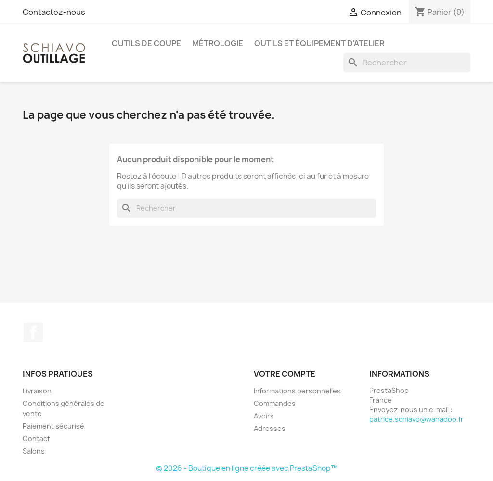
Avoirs (264, 415)
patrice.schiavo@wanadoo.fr (416, 419)
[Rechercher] (406, 62)
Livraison (37, 390)
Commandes (275, 403)
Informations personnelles (297, 390)
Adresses (269, 428)
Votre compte (284, 373)
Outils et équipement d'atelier (319, 43)
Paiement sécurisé (53, 425)
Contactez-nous (54, 12)
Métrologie (217, 43)
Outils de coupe (146, 43)
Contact (36, 438)
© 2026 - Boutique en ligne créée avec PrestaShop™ (246, 468)
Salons (34, 451)
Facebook (33, 332)
